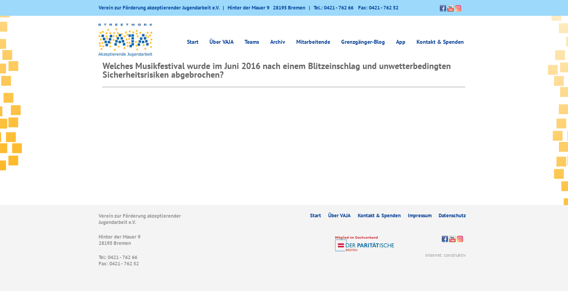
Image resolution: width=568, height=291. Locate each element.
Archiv (277, 41)
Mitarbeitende (313, 41)
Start (192, 41)
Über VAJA (221, 41)
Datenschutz (452, 215)
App (400, 41)
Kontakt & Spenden (440, 41)
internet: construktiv (445, 255)
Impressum (420, 215)
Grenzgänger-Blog (363, 41)
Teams (252, 41)
